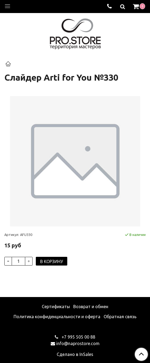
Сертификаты (56, 306)
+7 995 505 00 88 (77, 336)
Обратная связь (120, 316)
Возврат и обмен (90, 306)
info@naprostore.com (78, 343)
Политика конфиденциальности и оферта (57, 316)
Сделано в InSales (75, 354)
